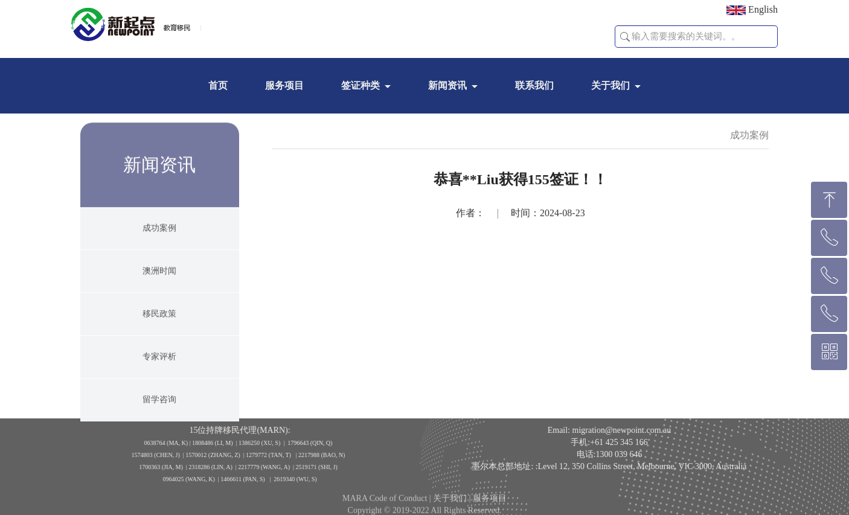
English (752, 9)
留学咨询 (159, 408)
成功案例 (159, 237)
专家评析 (159, 365)
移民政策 (159, 322)
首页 (218, 85)
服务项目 (284, 85)
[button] (625, 37)
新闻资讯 (447, 85)
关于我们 (610, 85)
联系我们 (534, 85)
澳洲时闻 (159, 279)
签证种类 (360, 85)
